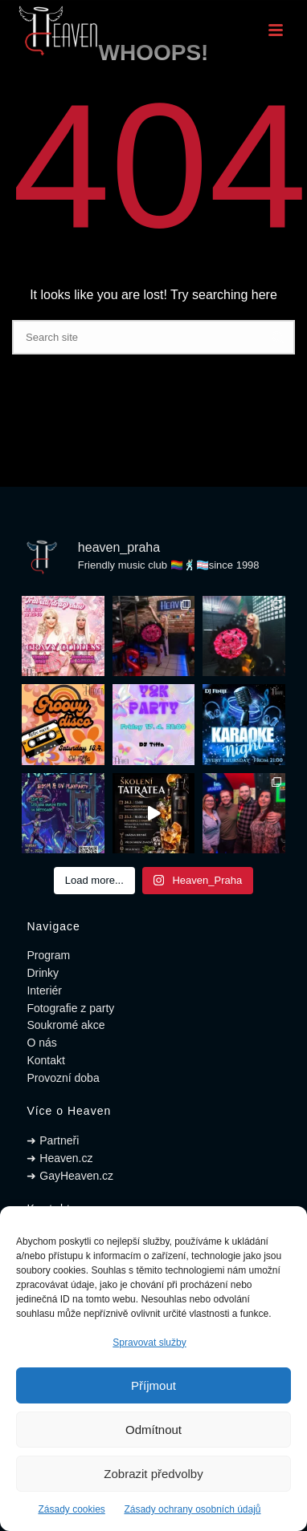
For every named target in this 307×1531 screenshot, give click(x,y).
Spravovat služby (149, 1342)
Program (48, 955)
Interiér (44, 990)
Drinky (43, 972)
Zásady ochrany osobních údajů (192, 1509)
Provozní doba (63, 1077)
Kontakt (45, 1060)
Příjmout (153, 1385)
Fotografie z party (70, 1008)
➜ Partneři (53, 1140)
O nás (41, 1042)
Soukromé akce (65, 1025)
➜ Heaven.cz (59, 1158)
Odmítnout (153, 1429)
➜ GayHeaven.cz (70, 1175)
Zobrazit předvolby (153, 1473)
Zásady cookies (71, 1509)
